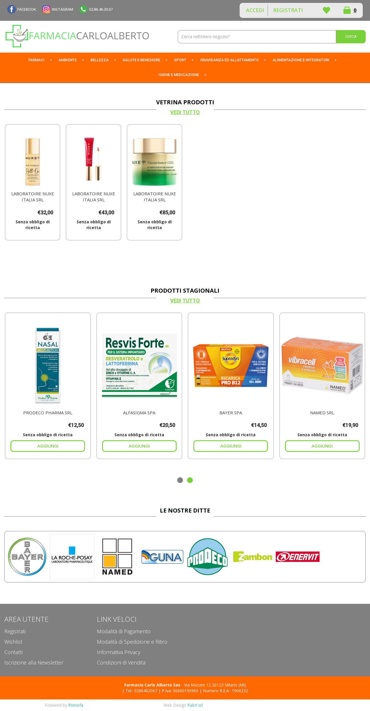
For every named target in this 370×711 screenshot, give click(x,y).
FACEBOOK (26, 9)
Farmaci (36, 60)
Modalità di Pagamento (124, 631)
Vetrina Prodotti (185, 102)
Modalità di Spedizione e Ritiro (132, 641)
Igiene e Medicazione (178, 75)
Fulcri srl (195, 705)
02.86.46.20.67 (101, 9)
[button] (180, 480)
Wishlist (326, 10)
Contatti (13, 652)
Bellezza (99, 60)
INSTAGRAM (62, 9)
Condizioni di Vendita (121, 662)
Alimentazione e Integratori (301, 60)
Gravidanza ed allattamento (229, 60)
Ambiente (67, 60)
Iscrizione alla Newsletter (33, 662)
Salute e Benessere (141, 60)
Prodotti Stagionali (185, 290)
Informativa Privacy (118, 652)
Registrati (288, 10)
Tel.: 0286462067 (141, 690)
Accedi (255, 10)
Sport (180, 60)
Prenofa (75, 705)
